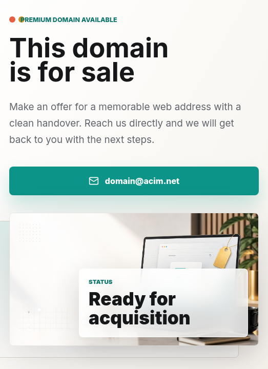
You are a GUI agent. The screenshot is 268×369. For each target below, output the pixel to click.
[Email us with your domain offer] (134, 181)
